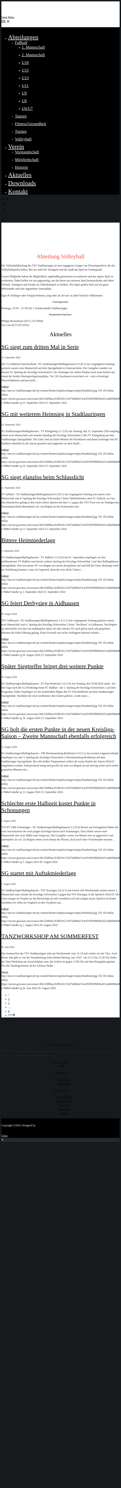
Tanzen (4, 972)
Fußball (5, 387)
